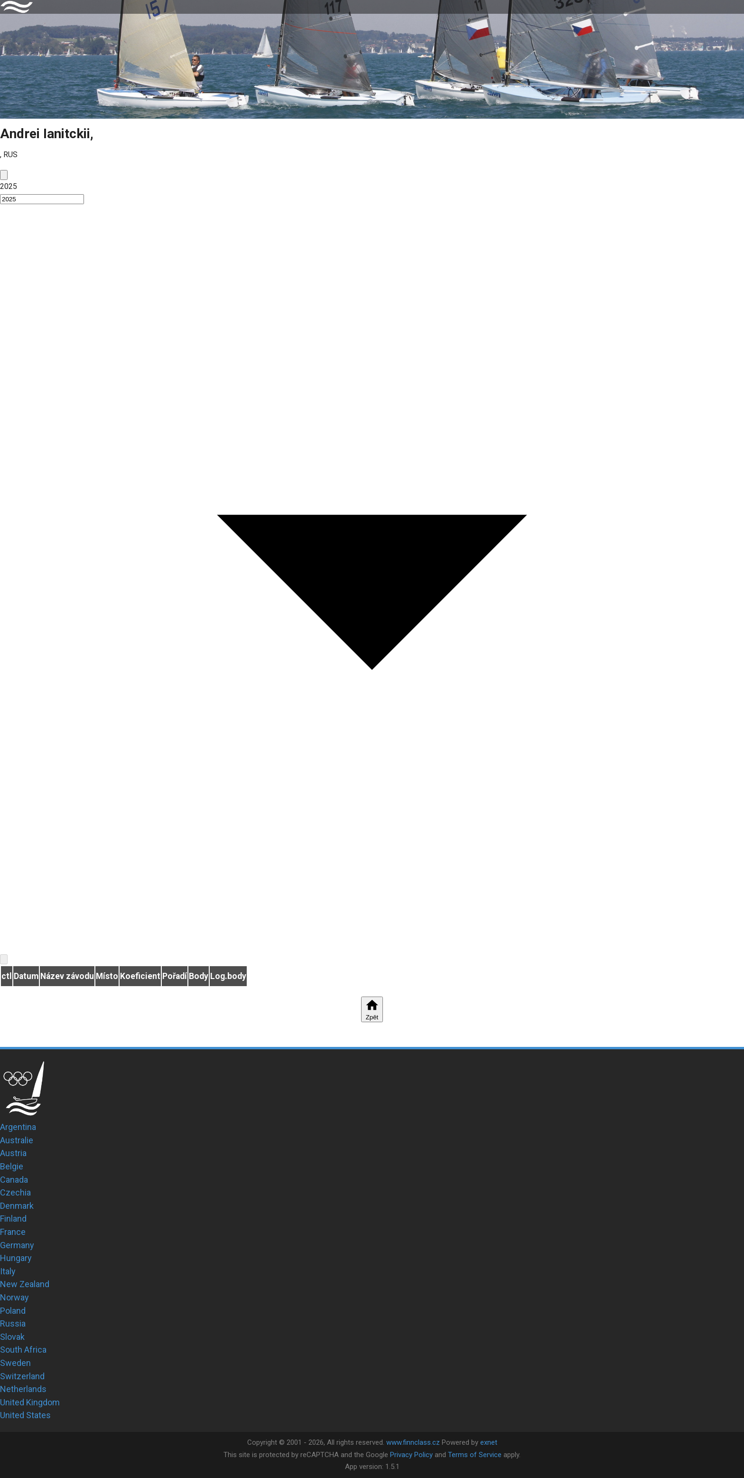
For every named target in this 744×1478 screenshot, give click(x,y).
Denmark (17, 1206)
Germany (17, 1245)
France (13, 1232)
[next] (4, 959)
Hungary (16, 1258)
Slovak (12, 1337)
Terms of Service (475, 1454)
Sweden (15, 1363)
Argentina (18, 1127)
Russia (13, 1323)
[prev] (4, 175)
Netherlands (23, 1389)
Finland (13, 1219)
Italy (8, 1271)
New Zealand (24, 1284)
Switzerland (22, 1376)
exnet (488, 1442)
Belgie (11, 1166)
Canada (14, 1180)
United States (25, 1415)
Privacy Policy (411, 1454)
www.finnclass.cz (413, 1442)
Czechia (15, 1192)
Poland (13, 1311)
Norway (14, 1297)
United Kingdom (30, 1402)
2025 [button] (8, 186)
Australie (16, 1140)
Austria (13, 1153)
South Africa (23, 1350)
